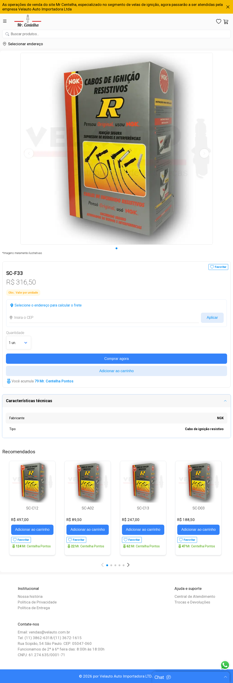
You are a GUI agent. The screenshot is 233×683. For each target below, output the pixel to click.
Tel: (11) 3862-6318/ (36, 638)
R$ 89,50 (74, 519)
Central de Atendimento (195, 596)
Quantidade (15, 333)
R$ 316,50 (21, 282)
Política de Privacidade (37, 602)
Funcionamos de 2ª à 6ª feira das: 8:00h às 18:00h (61, 649)
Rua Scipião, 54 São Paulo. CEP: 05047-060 (55, 643)
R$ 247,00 (130, 519)
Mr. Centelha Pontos (33, 546)
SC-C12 (32, 508)
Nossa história (30, 596)
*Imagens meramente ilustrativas (22, 253)
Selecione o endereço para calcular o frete (48, 305)
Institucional (28, 588)
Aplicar (212, 317)
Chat (159, 677)
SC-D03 (198, 508)
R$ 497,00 (20, 519)
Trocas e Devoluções (192, 602)
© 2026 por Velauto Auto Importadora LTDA (116, 676)
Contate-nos (28, 624)
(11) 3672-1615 (68, 638)
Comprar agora (116, 359)
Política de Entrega (34, 608)
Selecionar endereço (25, 44)
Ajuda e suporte (188, 588)
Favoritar (220, 267)
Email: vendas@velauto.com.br (44, 632)
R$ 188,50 (186, 519)
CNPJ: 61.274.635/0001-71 (41, 655)
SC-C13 (143, 508)
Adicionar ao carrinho (116, 371)
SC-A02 (88, 508)
